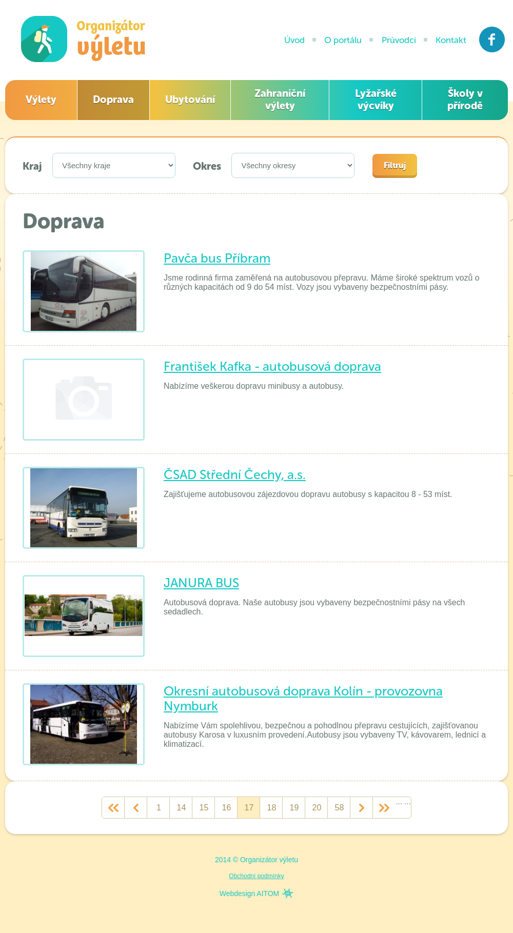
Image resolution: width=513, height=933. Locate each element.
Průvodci (399, 40)
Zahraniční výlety (279, 99)
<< (113, 808)
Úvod (294, 40)
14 (181, 807)
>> (384, 808)
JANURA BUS (201, 582)
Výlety (41, 99)
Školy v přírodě (465, 99)
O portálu (343, 40)
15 (204, 807)
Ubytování (190, 99)
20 (317, 807)
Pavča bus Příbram (217, 258)
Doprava (113, 99)
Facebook (492, 39)
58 (339, 807)
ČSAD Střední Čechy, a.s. (235, 474)
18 (272, 807)
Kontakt (451, 40)
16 (226, 807)
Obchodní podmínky (256, 876)
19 (294, 807)
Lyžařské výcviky (376, 99)
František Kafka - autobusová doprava (272, 366)
